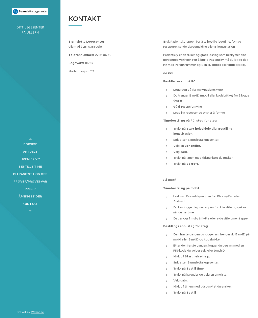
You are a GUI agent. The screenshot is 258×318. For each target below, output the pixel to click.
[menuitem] (30, 144)
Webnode (37, 312)
